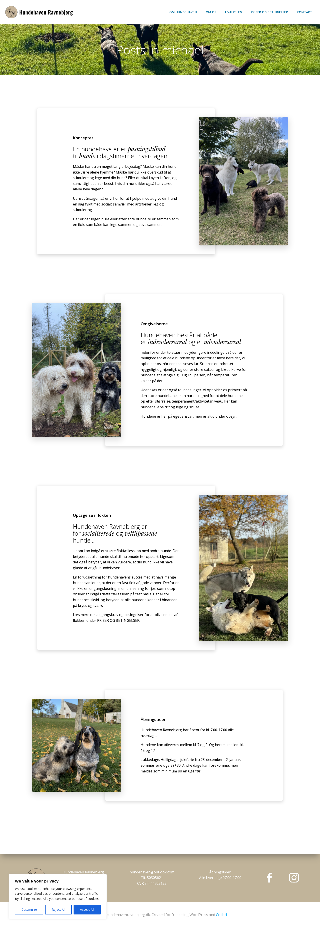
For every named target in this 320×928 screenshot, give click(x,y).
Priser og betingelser (269, 12)
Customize (29, 909)
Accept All (87, 909)
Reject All (58, 909)
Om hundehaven (183, 12)
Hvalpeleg (233, 12)
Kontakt (304, 12)
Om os (211, 12)
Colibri (221, 914)
